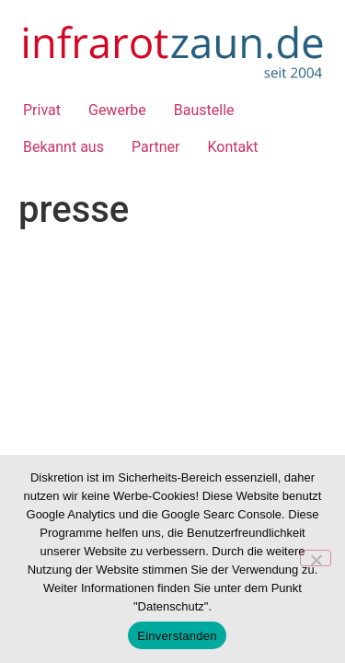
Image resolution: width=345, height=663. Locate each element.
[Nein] (315, 558)
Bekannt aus (63, 147)
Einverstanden (176, 636)
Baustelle (204, 110)
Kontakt (232, 147)
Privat (42, 110)
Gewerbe (117, 110)
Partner (156, 147)
